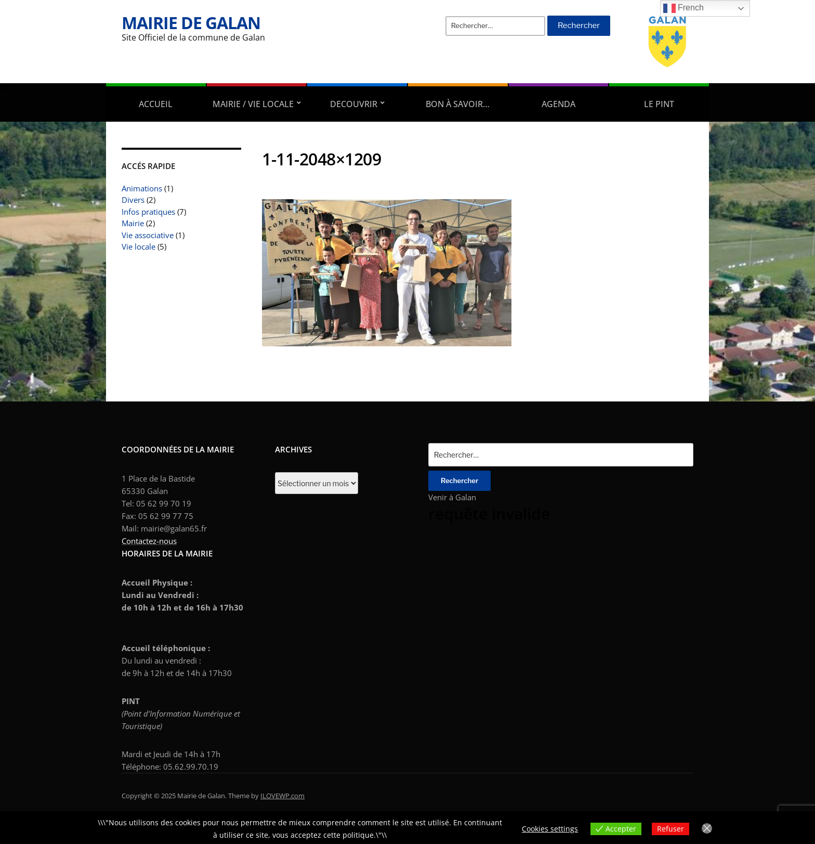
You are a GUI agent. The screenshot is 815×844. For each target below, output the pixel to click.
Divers (133, 199)
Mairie (133, 223)
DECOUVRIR (353, 104)
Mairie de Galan (191, 22)
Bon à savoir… (458, 104)
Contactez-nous (149, 541)
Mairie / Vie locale (253, 104)
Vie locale (138, 246)
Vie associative (148, 235)
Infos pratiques (148, 211)
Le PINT (659, 104)
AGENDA (558, 104)
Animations (142, 188)
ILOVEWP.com (282, 795)
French (683, 8)
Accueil (156, 104)
